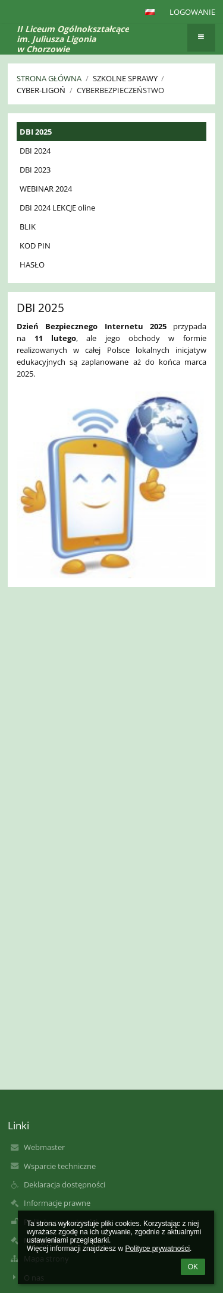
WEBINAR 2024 (46, 188)
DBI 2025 (36, 131)
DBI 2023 (35, 169)
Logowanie (192, 12)
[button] (150, 12)
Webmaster (44, 1147)
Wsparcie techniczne (60, 1166)
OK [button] (193, 1267)
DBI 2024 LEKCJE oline (57, 207)
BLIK (28, 226)
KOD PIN (35, 245)
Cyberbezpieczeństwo (120, 90)
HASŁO (32, 264)
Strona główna (49, 78)
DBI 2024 (35, 150)
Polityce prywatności (157, 1248)
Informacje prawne (57, 1203)
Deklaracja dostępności (64, 1184)
